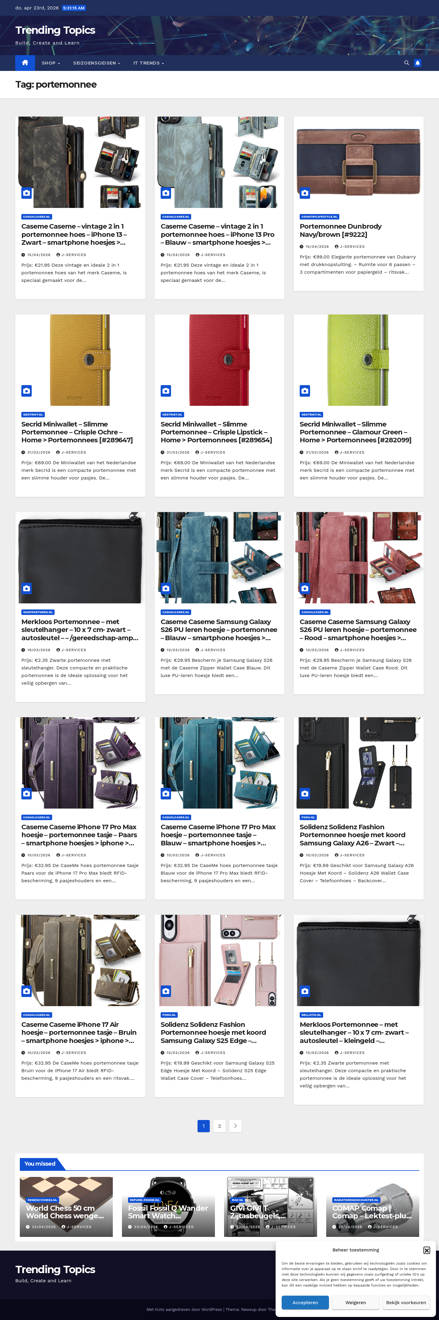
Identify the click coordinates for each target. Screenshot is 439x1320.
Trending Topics (55, 30)
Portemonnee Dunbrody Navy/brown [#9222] (340, 230)
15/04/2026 (39, 255)
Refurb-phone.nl (144, 1200)
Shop (49, 63)
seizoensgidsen (95, 63)
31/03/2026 (39, 452)
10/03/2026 (179, 650)
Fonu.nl (308, 817)
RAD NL (237, 1200)
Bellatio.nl (311, 1014)
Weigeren (355, 1302)
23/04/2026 (44, 1227)
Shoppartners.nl (38, 612)
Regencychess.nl (42, 1200)
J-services (71, 255)
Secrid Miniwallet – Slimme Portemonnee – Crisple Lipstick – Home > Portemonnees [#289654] (216, 432)
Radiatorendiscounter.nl (356, 1200)
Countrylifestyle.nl (319, 216)
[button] (427, 1250)
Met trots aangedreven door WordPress (185, 1309)
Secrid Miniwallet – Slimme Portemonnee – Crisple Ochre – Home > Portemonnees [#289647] (77, 432)
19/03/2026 (39, 650)
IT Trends (147, 63)
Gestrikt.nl (33, 414)
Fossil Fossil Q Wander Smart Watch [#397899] (168, 1216)
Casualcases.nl (36, 216)
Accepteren (305, 1302)
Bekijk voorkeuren (406, 1302)
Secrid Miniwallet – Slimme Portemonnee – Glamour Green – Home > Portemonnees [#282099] (355, 432)
